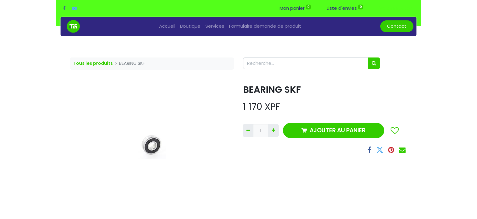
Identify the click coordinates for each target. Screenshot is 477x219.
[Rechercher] (374, 63)
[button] (394, 130)
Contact (396, 26)
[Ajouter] (273, 130)
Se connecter (395, 8)
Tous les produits (93, 63)
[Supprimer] (248, 130)
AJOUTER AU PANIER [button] (333, 130)
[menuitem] (167, 26)
